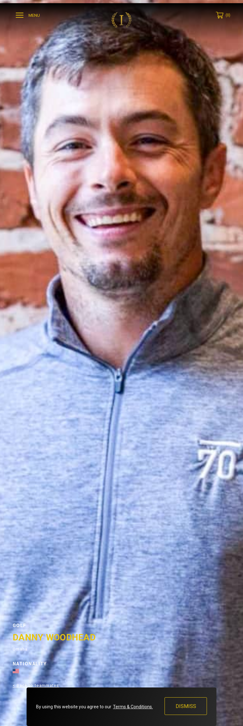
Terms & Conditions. (133, 706)
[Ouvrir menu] (29, 15)
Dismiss (185, 706)
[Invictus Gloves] (121, 20)
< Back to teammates (36, 685)
